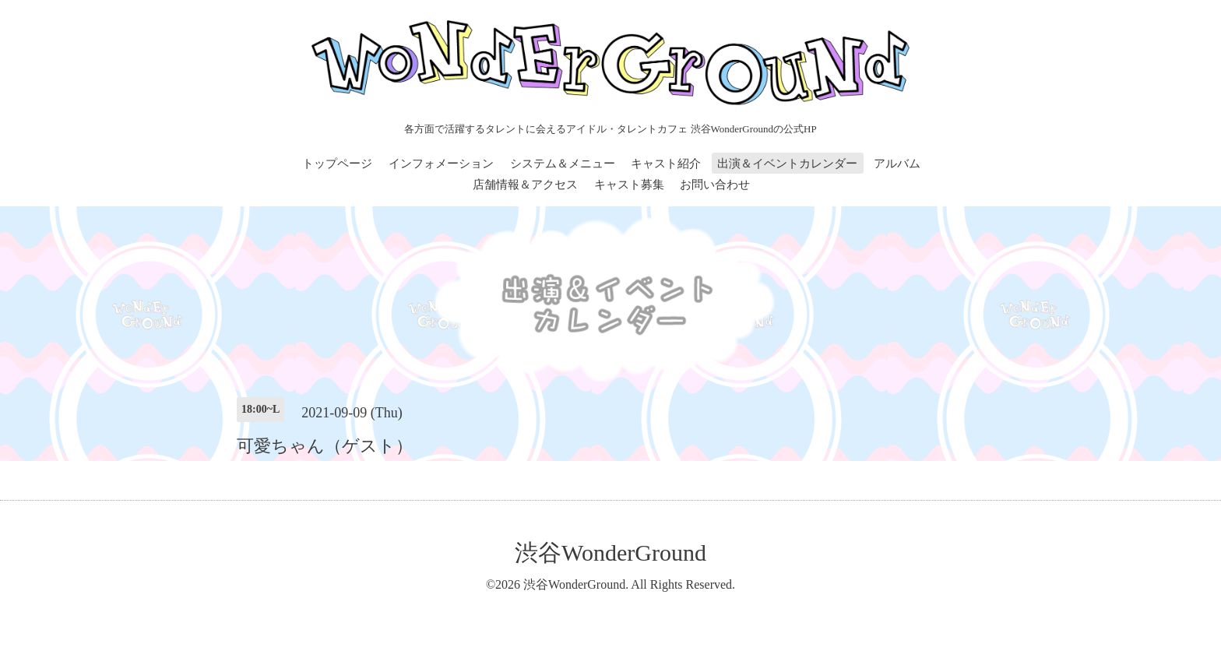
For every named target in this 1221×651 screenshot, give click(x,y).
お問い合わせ (715, 184)
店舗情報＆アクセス (525, 184)
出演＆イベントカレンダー (787, 163)
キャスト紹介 (666, 163)
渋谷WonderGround (610, 552)
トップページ (337, 163)
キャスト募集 (629, 184)
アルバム (897, 163)
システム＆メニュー (562, 163)
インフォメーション (441, 163)
